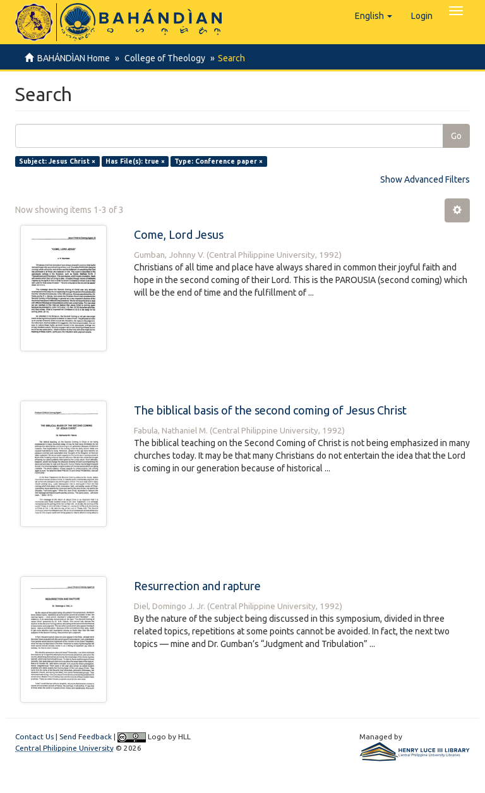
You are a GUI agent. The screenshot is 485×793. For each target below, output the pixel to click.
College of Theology (163, 58)
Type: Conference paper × (218, 161)
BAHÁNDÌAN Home (73, 58)
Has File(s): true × (135, 161)
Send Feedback (85, 736)
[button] (373, 16)
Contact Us (34, 736)
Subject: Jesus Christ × (57, 161)
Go (456, 136)
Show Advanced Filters (425, 179)
